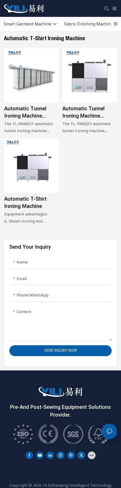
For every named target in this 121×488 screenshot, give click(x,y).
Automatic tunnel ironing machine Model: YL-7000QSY (85, 112)
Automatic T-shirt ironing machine (25, 202)
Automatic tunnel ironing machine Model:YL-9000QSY (26, 112)
